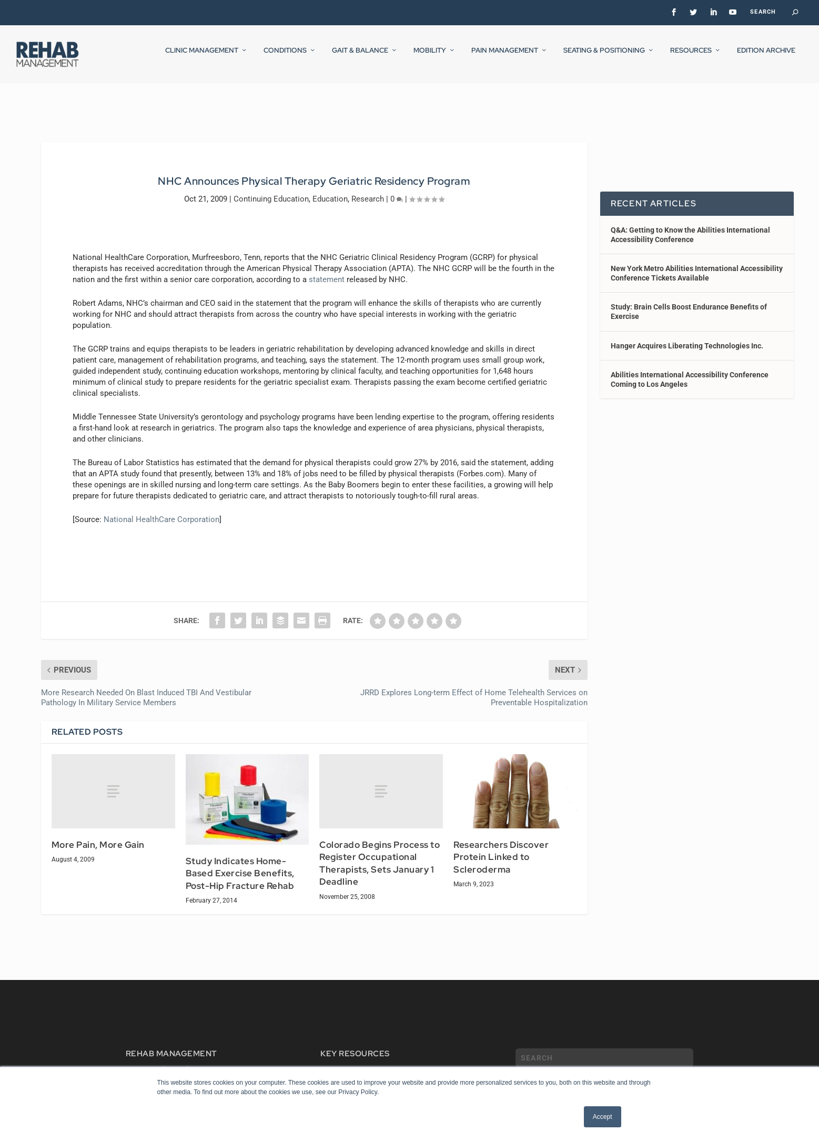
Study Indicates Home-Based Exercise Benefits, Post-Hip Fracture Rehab (240, 864)
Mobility (429, 57)
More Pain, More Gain (98, 835)
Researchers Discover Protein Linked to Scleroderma (501, 847)
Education (330, 189)
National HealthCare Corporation (161, 509)
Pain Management (504, 57)
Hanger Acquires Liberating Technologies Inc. (687, 336)
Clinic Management (201, 57)
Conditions (285, 57)
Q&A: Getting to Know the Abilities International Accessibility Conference (690, 225)
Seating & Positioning (604, 57)
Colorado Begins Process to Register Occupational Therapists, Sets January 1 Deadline (379, 853)
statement (327, 269)
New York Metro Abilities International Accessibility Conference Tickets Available (697, 264)
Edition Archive (766, 57)
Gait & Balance (360, 57)
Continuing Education (271, 189)
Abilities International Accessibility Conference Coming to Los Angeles (690, 370)
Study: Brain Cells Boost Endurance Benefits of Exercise (689, 302)
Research (367, 189)
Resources (691, 57)
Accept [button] (602, 1116)
